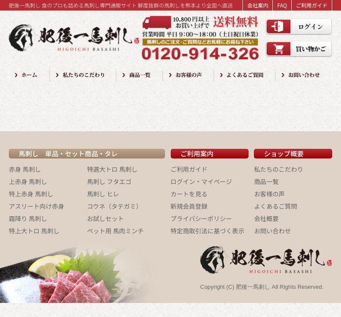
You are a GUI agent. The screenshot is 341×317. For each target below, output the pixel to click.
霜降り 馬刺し (28, 218)
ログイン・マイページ (201, 181)
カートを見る (189, 193)
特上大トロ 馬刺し (34, 230)
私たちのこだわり (278, 169)
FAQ (282, 5)
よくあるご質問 (275, 206)
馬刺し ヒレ (103, 193)
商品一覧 (266, 181)
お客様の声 (269, 193)
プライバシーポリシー (201, 218)
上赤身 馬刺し (28, 181)
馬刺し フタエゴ (109, 181)
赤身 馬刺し (25, 169)
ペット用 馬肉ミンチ (115, 230)
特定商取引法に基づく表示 (208, 230)
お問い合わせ (272, 230)
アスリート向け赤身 (36, 206)
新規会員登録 (189, 206)
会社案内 (257, 5)
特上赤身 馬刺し (31, 193)
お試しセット (105, 218)
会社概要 (266, 218)
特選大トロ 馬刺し (112, 169)
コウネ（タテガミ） (114, 206)
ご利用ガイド (311, 5)
